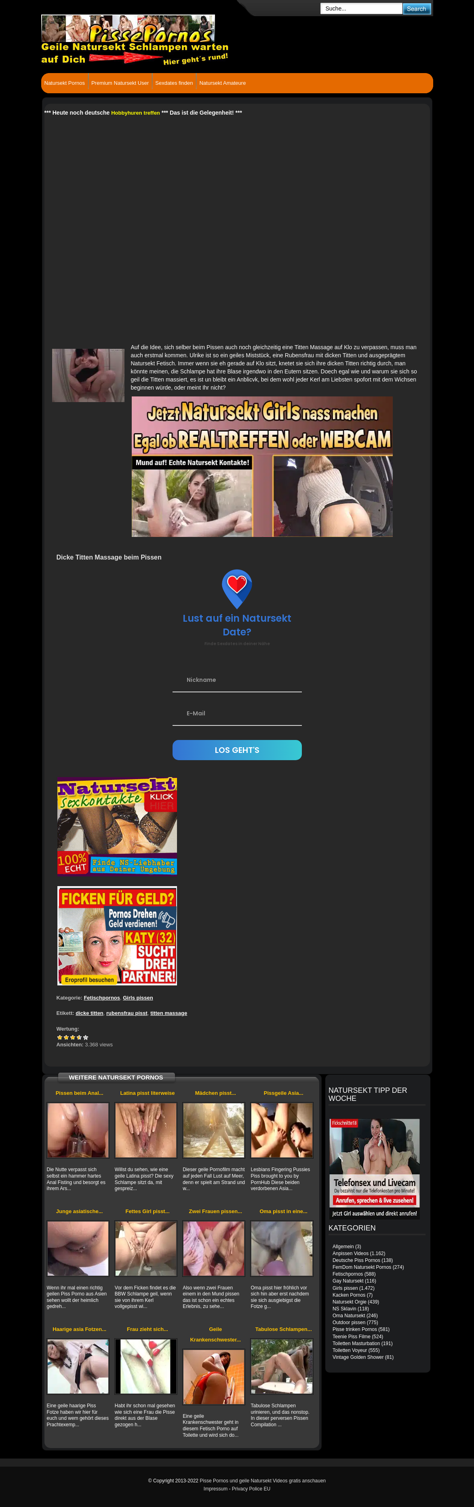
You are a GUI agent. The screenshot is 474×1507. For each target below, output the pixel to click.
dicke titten (89, 1013)
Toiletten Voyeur (350, 1350)
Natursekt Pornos (64, 83)
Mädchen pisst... (215, 1093)
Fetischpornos (102, 998)
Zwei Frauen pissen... (215, 1211)
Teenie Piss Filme (352, 1336)
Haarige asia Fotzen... (79, 1329)
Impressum (216, 1489)
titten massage (168, 1013)
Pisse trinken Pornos (355, 1329)
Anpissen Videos (351, 1253)
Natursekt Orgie (350, 1302)
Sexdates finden (174, 83)
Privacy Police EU (251, 1489)
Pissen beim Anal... (79, 1093)
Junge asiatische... (79, 1211)
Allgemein (343, 1246)
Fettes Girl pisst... (147, 1211)
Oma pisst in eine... (283, 1211)
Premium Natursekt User (120, 83)
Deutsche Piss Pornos (356, 1260)
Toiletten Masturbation (356, 1343)
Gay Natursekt (348, 1281)
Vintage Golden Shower (358, 1357)
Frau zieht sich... (147, 1329)
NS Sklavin (344, 1309)
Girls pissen (138, 998)
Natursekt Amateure (222, 83)
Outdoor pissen (349, 1322)
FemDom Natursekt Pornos (362, 1267)
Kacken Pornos (349, 1295)
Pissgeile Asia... (283, 1093)
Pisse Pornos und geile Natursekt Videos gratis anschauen (263, 1481)
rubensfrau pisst (126, 1013)
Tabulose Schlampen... (283, 1329)
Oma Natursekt (349, 1315)
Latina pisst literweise (147, 1093)
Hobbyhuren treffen (135, 113)
